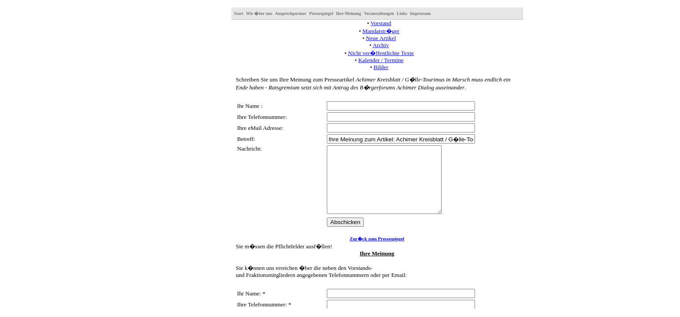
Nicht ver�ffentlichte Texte (381, 53)
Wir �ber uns (259, 13)
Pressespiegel (321, 13)
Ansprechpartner (291, 13)
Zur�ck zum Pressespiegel (377, 252)
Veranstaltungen (379, 13)
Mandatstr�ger (380, 31)
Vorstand (380, 23)
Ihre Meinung (348, 13)
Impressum (420, 13)
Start (238, 13)
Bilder (380, 67)
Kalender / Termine (380, 60)
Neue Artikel (381, 38)
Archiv (381, 45)
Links (402, 13)
